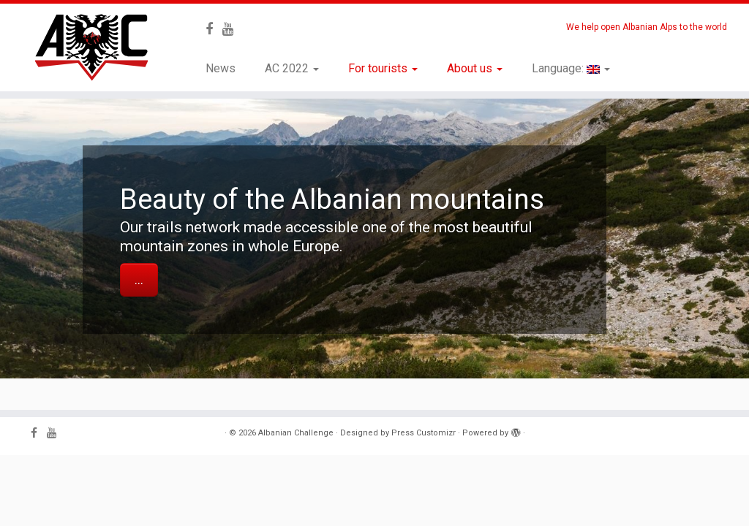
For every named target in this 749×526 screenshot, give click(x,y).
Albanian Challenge (296, 433)
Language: (571, 68)
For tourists (383, 68)
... (139, 279)
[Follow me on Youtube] (233, 29)
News (221, 68)
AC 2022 (292, 68)
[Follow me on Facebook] (214, 29)
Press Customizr (423, 433)
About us (475, 68)
